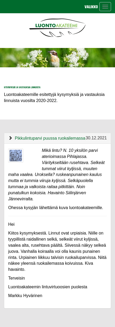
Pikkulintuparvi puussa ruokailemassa (50, 138)
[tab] (57, 138)
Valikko (91, 6)
